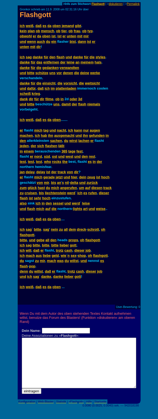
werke (95, 73)
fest (79, 151)
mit (79, 36)
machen (26, 135)
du (48, 41)
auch (41, 41)
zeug (91, 177)
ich (22, 26)
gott (73, 245)
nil (67, 183)
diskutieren (116, 3)
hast (41, 188)
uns (52, 73)
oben (56, 26)
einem (29, 151)
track (62, 172)
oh (103, 229)
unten (71, 36)
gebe (40, 240)
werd (71, 193)
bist (73, 41)
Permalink (133, 3)
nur (86, 130)
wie (63, 255)
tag (45, 130)
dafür (31, 88)
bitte (31, 73)
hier (74, 177)
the (64, 162)
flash (61, 57)
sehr (37, 198)
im (53, 88)
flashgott (27, 235)
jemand (68, 26)
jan (22, 172)
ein (53, 41)
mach (30, 255)
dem (72, 229)
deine (84, 73)
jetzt (59, 177)
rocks (56, 162)
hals (98, 62)
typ (90, 31)
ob (38, 31)
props (73, 240)
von (70, 172)
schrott (93, 229)
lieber (64, 245)
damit (66, 104)
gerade (49, 177)
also (23, 203)
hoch (105, 177)
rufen (92, 193)
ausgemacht (64, 135)
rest (92, 156)
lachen (83, 141)
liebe (47, 255)
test (23, 162)
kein (23, 31)
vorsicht (70, 83)
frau (77, 31)
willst (74, 261)
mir (86, 36)
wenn (31, 41)
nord (38, 156)
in (62, 99)
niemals (93, 104)
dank (24, 99)
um (81, 188)
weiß (29, 26)
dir (38, 47)
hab (44, 135)
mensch (47, 31)
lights (77, 209)
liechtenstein (55, 193)
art (85, 209)
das (39, 62)
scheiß (25, 93)
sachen (56, 141)
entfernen (51, 62)
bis (53, 183)
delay (30, 172)
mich (38, 130)
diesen (97, 188)
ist (53, 36)
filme (49, 99)
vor (59, 73)
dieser (104, 193)
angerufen (68, 188)
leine (71, 62)
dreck (81, 229)
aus (39, 255)
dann (82, 41)
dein (82, 177)
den (52, 57)
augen (95, 130)
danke (38, 57)
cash (68, 250)
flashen (51, 146)
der (63, 62)
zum (23, 188)
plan (31, 31)
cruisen (30, 193)
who (47, 162)
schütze (41, 73)
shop (82, 255)
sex (73, 255)
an (77, 62)
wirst (73, 141)
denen (68, 73)
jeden (24, 146)
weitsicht (92, 83)
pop (32, 266)
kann (78, 130)
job (88, 250)
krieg (36, 93)
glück (32, 188)
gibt (78, 26)
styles (100, 57)
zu (22, 193)
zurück (92, 183)
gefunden (97, 135)
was (60, 261)
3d (80, 99)
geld (55, 255)
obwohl (26, 36)
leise (86, 203)
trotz (60, 250)
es (44, 26)
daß (38, 26)
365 (64, 151)
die (92, 57)
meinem (87, 62)
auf (87, 188)
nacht (61, 130)
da (49, 26)
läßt (61, 146)
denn (24, 271)
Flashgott (98, 3)
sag (29, 57)
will (29, 250)
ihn (50, 135)
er (34, 36)
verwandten (69, 68)
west (69, 156)
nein (54, 229)
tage (71, 151)
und (23, 41)
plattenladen (66, 88)
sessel (58, 203)
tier (63, 31)
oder (73, 99)
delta (74, 183)
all (66, 229)
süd (47, 156)
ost (54, 156)
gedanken (50, 68)
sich (40, 146)
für (46, 57)
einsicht (48, 83)
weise (101, 209)
